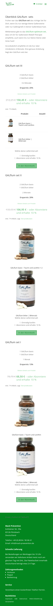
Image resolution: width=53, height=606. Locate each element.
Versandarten (9, 602)
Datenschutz (23, 599)
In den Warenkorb (26, 165)
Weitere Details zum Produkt (26, 94)
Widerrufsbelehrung (35, 599)
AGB (16, 599)
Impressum (8, 599)
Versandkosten (26, 219)
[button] (10, 122)
